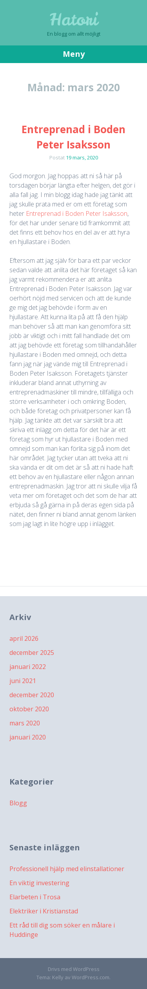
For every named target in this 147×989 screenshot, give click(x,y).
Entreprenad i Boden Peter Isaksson (76, 213)
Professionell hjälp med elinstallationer (66, 868)
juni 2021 (22, 680)
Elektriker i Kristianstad (43, 911)
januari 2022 (27, 666)
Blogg (18, 803)
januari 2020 (27, 737)
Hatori (74, 20)
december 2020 (31, 695)
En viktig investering (39, 883)
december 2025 (31, 652)
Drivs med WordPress (74, 969)
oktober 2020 (29, 709)
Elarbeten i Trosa (34, 897)
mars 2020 (24, 723)
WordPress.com (90, 977)
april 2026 (23, 638)
